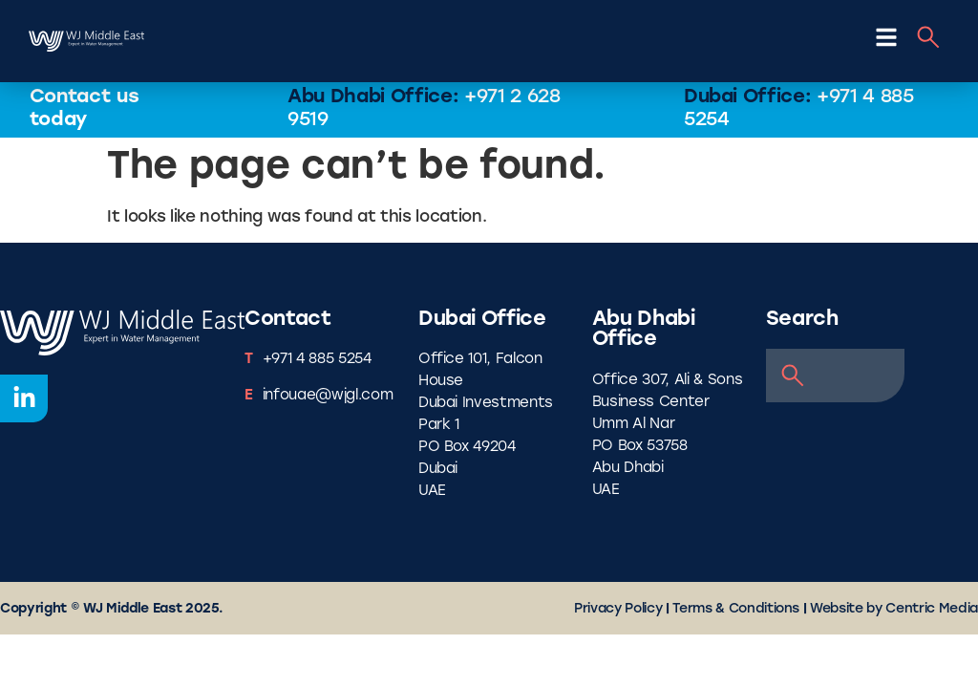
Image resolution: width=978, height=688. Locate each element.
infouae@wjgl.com (328, 396)
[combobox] (835, 375)
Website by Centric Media (894, 609)
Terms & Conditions (735, 609)
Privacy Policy (618, 609)
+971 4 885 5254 (317, 360)
